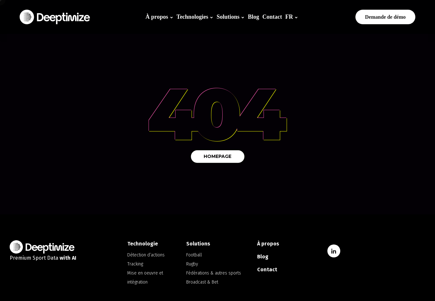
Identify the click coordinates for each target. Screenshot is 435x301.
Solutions (228, 17)
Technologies (192, 17)
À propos (157, 17)
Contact (272, 17)
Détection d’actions (146, 255)
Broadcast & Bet (202, 282)
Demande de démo (385, 17)
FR (289, 17)
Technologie (142, 244)
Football (194, 255)
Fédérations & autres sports (213, 273)
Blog (253, 17)
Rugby (192, 264)
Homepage (217, 156)
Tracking (135, 264)
